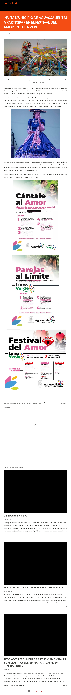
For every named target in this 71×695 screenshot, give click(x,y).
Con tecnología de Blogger (35, 691)
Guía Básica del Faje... (15, 515)
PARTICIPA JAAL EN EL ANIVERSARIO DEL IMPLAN (33, 587)
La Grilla (10, 3)
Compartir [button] (63, 403)
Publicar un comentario (17, 607)
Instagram (14, 7)
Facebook (6, 7)
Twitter (23, 7)
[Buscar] (60, 3)
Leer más (65, 535)
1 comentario (14, 535)
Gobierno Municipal (37, 403)
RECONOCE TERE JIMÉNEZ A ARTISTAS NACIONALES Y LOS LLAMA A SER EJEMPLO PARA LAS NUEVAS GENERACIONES (35, 662)
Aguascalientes (14, 403)
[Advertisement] (35, 454)
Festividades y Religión (25, 403)
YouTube (31, 7)
